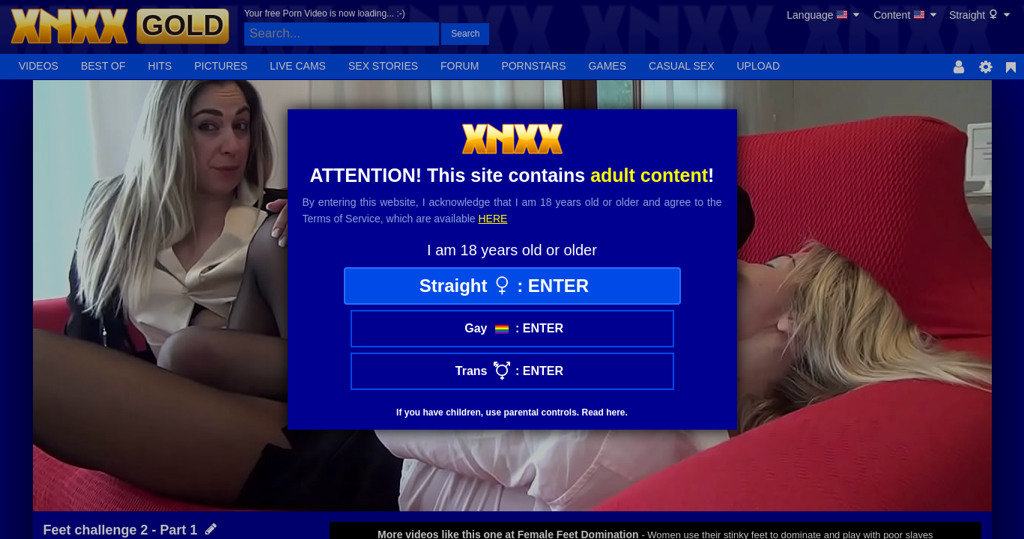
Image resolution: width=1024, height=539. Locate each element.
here (493, 219)
